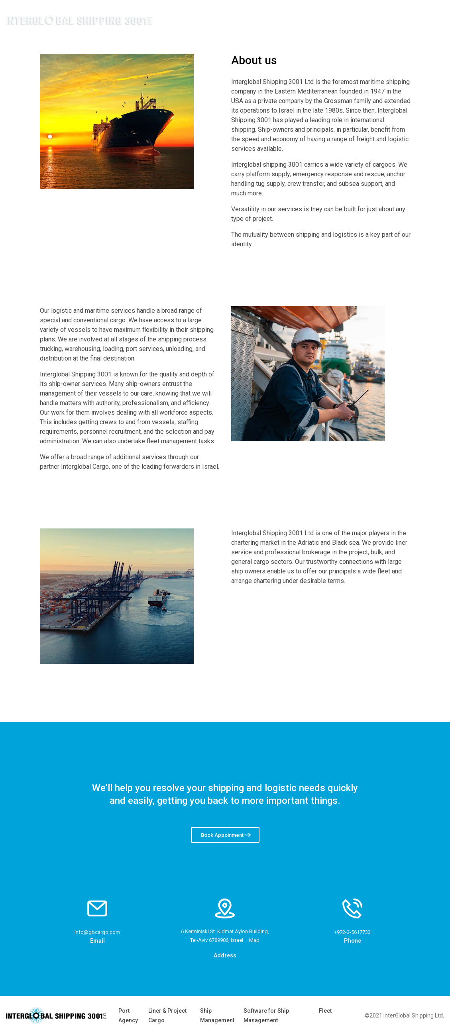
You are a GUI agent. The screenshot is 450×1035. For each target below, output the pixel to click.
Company (341, 20)
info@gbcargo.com (97, 932)
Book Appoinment (222, 835)
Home (296, 20)
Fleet (325, 1011)
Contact (409, 20)
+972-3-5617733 (352, 932)
